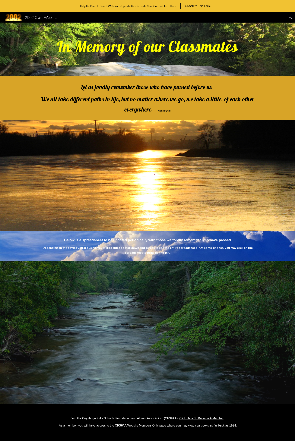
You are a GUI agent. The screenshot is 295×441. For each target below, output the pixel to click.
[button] (290, 17)
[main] (147, 49)
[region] (147, 6)
